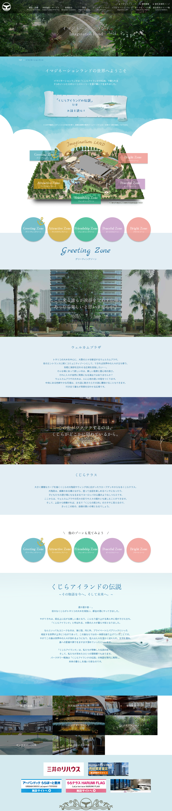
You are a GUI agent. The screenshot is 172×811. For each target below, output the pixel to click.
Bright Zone (132, 158)
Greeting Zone (44, 155)
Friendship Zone (86, 198)
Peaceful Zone (130, 184)
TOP (20, 60)
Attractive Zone (48, 184)
